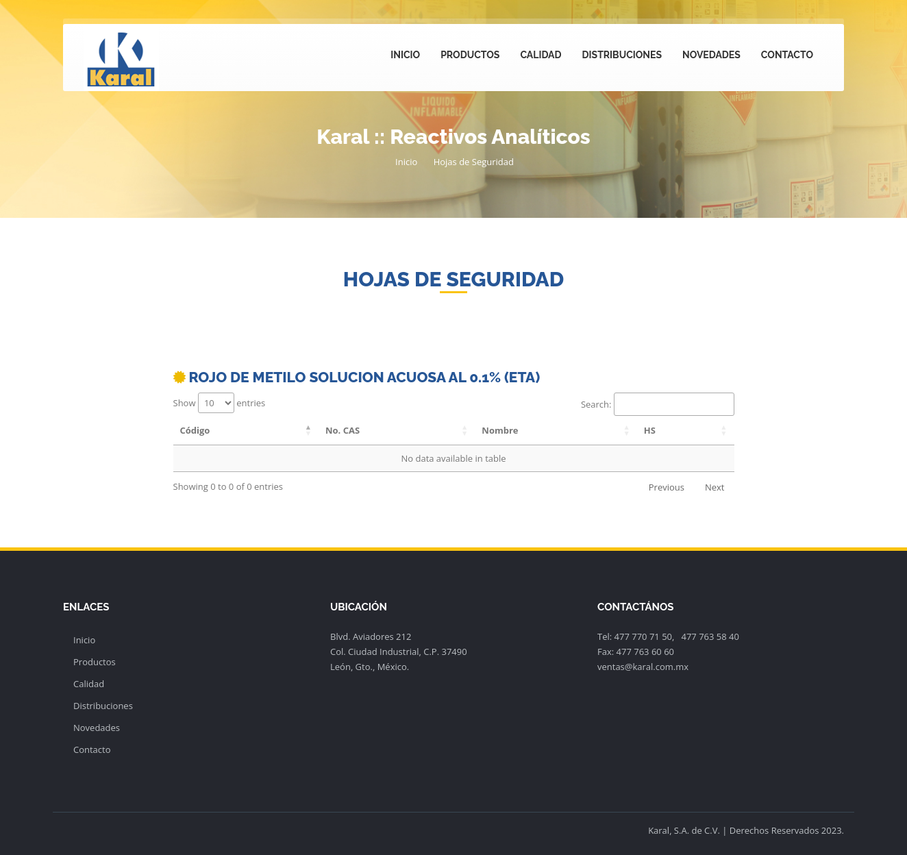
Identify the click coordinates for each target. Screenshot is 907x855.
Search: (657, 404)
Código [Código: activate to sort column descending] (195, 430)
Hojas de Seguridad (474, 162)
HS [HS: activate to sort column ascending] (650, 430)
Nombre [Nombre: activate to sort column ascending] (500, 430)
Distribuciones (622, 54)
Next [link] (715, 487)
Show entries (219, 403)
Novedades (711, 54)
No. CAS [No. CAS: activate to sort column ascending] (342, 430)
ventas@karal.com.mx (642, 666)
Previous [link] (666, 487)
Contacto (787, 54)
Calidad (540, 54)
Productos (469, 54)
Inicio (405, 54)
